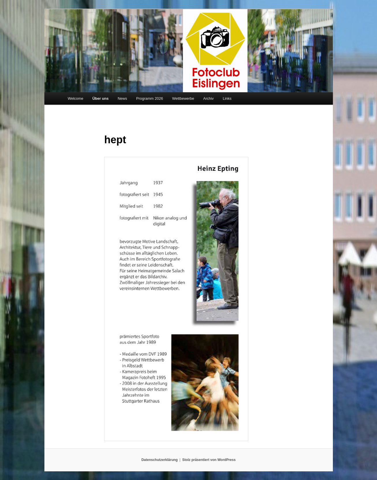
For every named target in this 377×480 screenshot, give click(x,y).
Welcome (75, 98)
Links (227, 98)
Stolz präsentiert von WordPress (209, 460)
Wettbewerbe (183, 98)
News (122, 98)
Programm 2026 (149, 98)
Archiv (208, 98)
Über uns (100, 98)
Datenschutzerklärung (159, 460)
